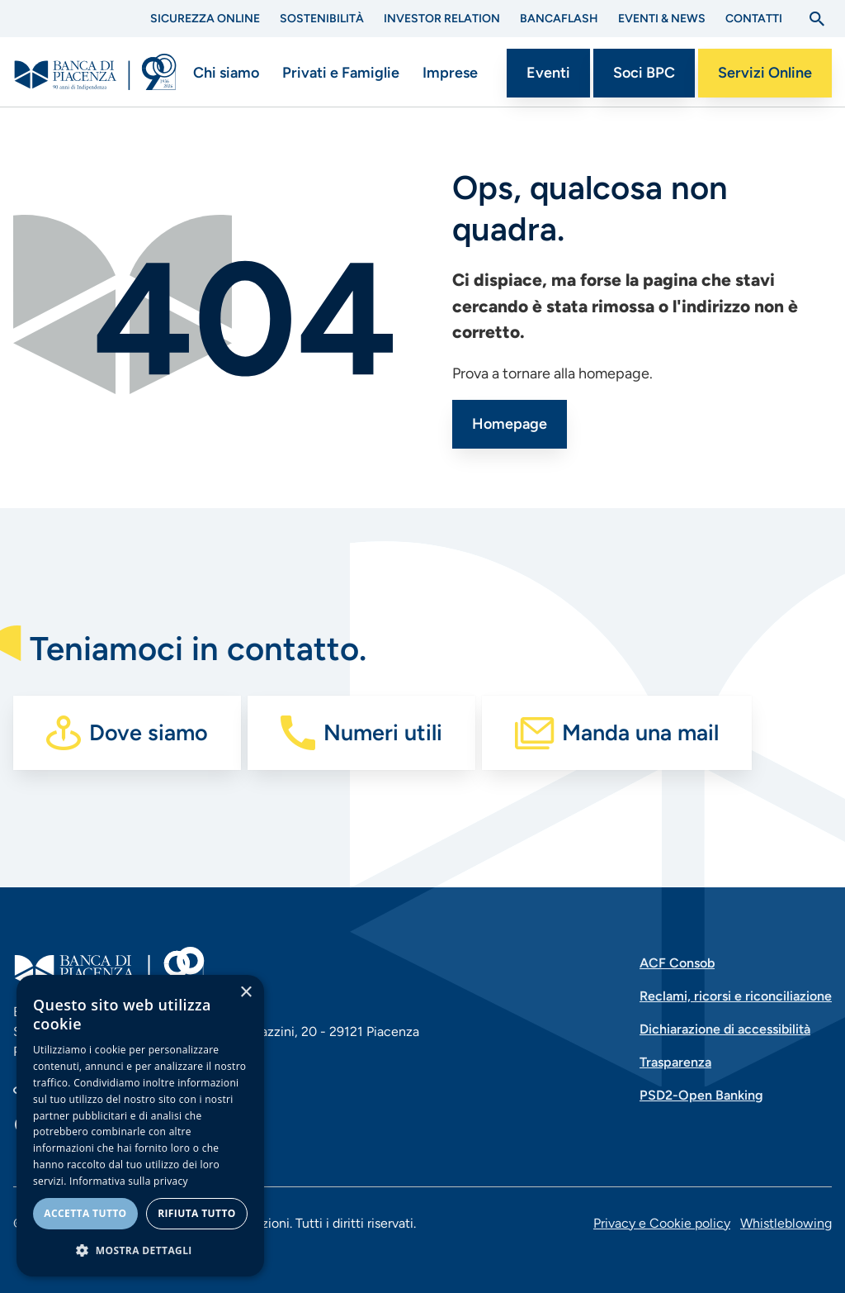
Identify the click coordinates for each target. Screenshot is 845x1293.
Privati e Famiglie (340, 73)
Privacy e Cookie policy (661, 1223)
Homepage (509, 424)
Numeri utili (382, 732)
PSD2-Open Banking (701, 1095)
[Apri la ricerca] (817, 19)
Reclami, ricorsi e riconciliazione (736, 996)
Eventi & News (662, 19)
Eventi (548, 73)
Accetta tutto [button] (85, 1213)
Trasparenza (675, 1062)
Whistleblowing (786, 1223)
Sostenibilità (322, 19)
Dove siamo (148, 732)
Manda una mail (640, 732)
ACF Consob (677, 963)
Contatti (753, 19)
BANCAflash (559, 19)
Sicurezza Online (205, 19)
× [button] (245, 992)
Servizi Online (765, 73)
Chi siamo (226, 73)
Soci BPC (644, 73)
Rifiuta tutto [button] (197, 1213)
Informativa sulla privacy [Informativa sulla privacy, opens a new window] (128, 1181)
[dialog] (140, 1125)
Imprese (450, 73)
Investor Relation (442, 19)
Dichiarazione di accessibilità (725, 1029)
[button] (140, 1250)
